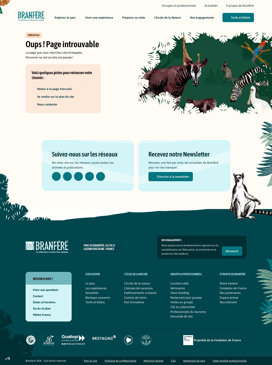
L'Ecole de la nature (137, 283)
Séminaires (177, 288)
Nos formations (134, 302)
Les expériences (96, 288)
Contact (38, 296)
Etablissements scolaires (140, 292)
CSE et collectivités (182, 307)
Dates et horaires (44, 302)
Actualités (92, 292)
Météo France (44, 315)
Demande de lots (181, 316)
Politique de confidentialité (120, 360)
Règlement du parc (194, 360)
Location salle (179, 283)
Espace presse (229, 297)
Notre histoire (229, 283)
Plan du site (90, 360)
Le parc (90, 283)
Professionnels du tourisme (188, 311)
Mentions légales (154, 360)
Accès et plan (42, 308)
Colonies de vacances (138, 288)
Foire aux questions (45, 289)
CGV (173, 360)
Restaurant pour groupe (186, 297)
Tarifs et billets (95, 302)
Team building (179, 292)
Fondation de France (233, 288)
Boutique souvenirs (97, 297)
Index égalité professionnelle (230, 360)
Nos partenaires (230, 292)
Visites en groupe (181, 302)
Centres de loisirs (135, 297)
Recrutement (228, 302)
